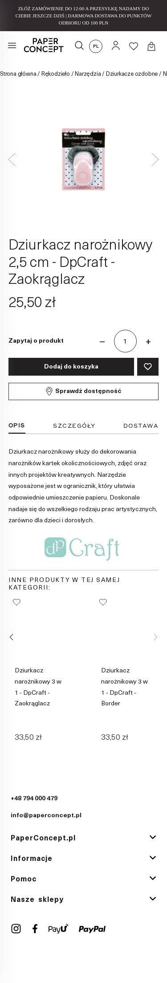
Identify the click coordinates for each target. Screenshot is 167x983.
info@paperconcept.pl (46, 815)
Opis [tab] (16, 425)
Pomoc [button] (24, 879)
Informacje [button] (32, 858)
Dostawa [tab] (141, 425)
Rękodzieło (55, 74)
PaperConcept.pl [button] (43, 838)
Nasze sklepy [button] (37, 899)
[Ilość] (125, 341)
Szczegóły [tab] (74, 425)
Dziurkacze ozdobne (132, 74)
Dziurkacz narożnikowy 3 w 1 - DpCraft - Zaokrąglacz (38, 687)
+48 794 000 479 (34, 799)
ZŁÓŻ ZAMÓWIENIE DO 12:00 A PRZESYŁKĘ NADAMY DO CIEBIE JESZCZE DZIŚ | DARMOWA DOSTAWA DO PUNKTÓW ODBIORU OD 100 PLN (84, 15)
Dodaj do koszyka (71, 367)
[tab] (83, 838)
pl (96, 46)
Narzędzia (88, 74)
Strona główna (18, 74)
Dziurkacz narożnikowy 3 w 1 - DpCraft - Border (124, 687)
